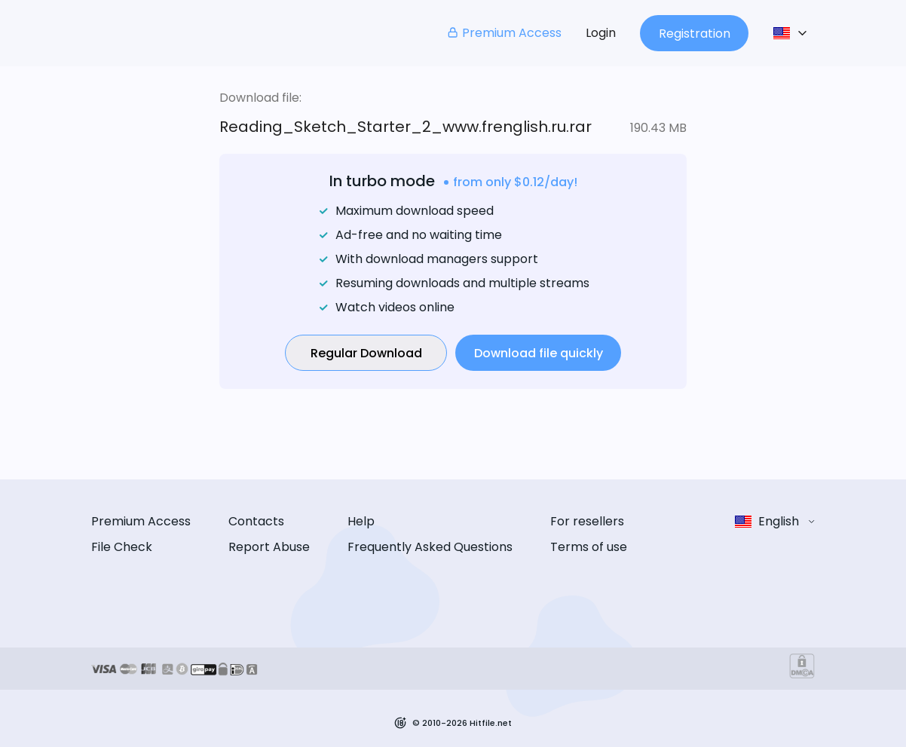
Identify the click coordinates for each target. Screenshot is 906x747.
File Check (121, 547)
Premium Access (504, 32)
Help (361, 521)
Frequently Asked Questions (430, 547)
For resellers (587, 521)
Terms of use (588, 547)
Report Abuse (269, 547)
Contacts (256, 521)
